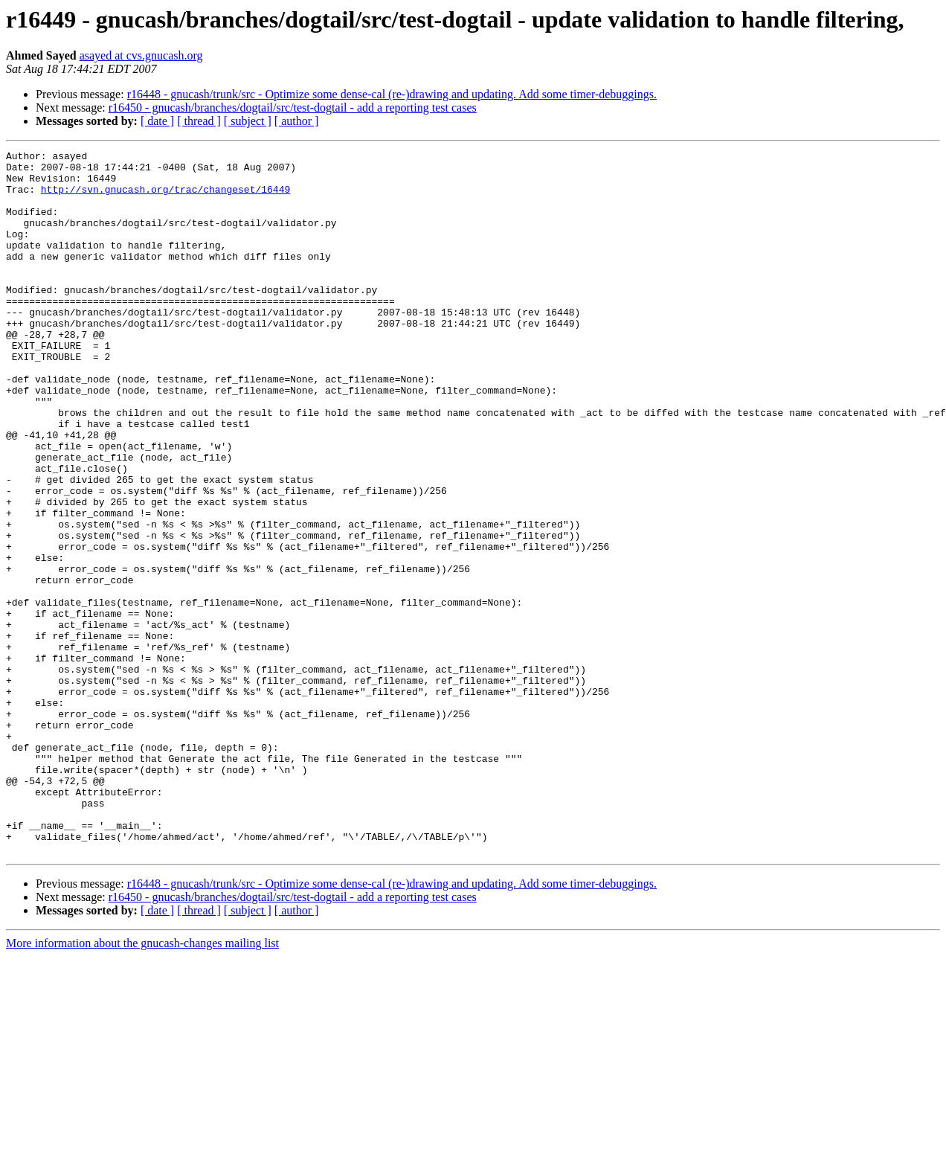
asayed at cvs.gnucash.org (141, 55)
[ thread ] (199, 121)
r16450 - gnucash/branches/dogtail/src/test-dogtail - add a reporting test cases (293, 107)
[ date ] (157, 121)
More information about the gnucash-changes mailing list (142, 1083)
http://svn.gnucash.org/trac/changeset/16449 (165, 198)
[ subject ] (247, 121)
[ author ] (296, 121)
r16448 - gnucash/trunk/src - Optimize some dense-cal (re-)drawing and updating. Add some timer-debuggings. (392, 94)
